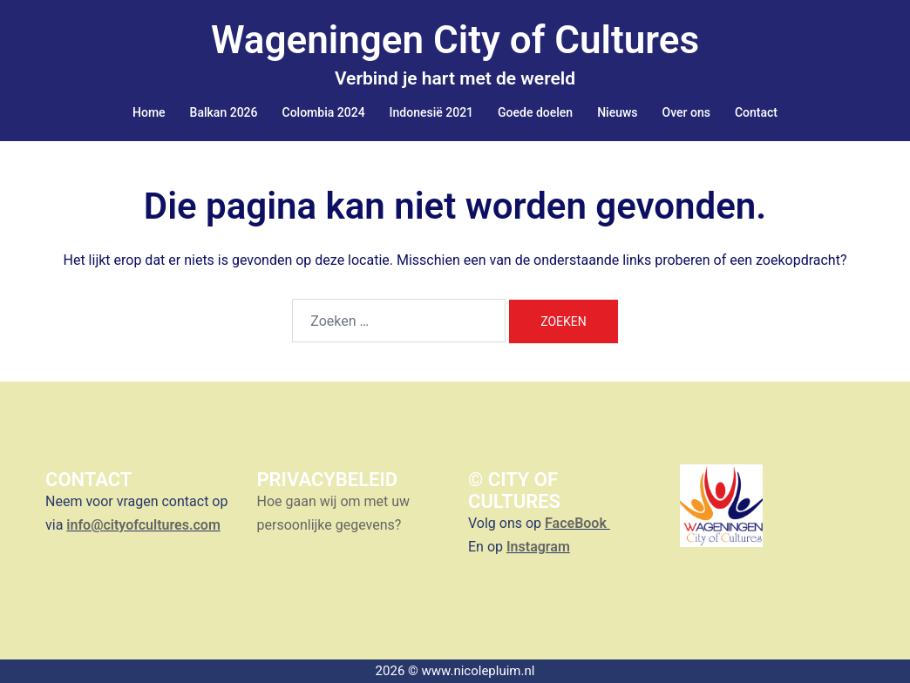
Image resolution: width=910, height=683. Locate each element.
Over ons (686, 112)
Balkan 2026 (224, 112)
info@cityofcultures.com (143, 525)
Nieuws (617, 112)
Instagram (538, 546)
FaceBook (577, 523)
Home (149, 112)
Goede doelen (535, 112)
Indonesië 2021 (431, 112)
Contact (756, 112)
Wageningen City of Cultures (455, 40)
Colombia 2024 (323, 112)
